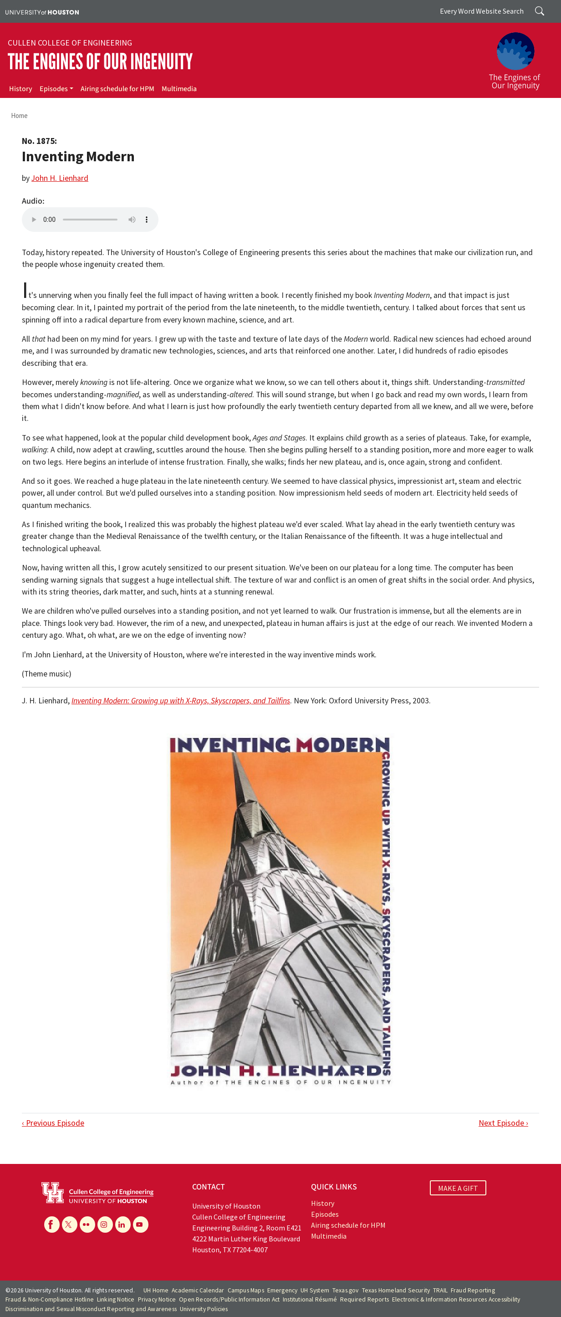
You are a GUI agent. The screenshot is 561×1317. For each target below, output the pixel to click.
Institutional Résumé (310, 1299)
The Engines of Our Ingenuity (100, 61)
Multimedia (179, 89)
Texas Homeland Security (396, 1290)
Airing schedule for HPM (117, 89)
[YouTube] (140, 1224)
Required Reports (364, 1299)
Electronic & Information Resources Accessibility (456, 1299)
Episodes (54, 89)
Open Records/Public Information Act (229, 1299)
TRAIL (440, 1290)
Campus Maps (246, 1290)
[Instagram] (105, 1224)
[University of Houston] (42, 11)
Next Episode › (503, 1123)
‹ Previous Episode (53, 1123)
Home (19, 115)
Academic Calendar (198, 1290)
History (20, 89)
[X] (69, 1224)
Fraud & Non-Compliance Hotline (49, 1299)
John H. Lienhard (59, 178)
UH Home (155, 1290)
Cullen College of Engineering (70, 43)
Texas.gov (345, 1290)
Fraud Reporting (473, 1290)
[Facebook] (52, 1224)
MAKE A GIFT (458, 1188)
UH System (315, 1290)
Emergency (282, 1290)
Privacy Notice (157, 1299)
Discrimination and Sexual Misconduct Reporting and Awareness (91, 1309)
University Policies (204, 1309)
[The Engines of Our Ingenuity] (520, 56)
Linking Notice (116, 1299)
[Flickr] (87, 1224)
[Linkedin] (123, 1224)
